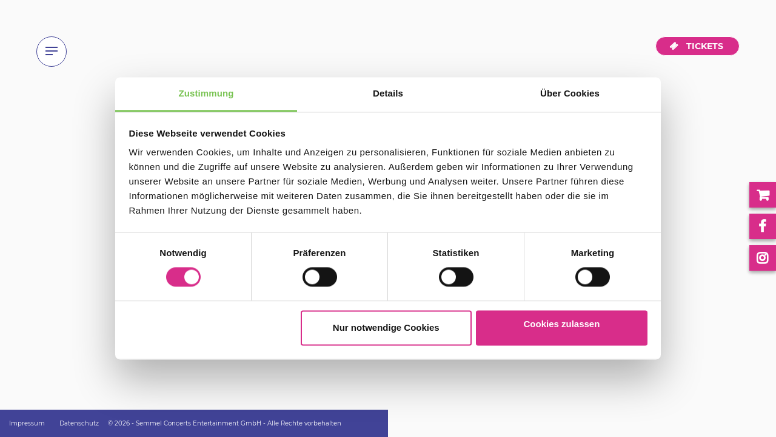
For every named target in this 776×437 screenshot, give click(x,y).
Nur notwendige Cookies (386, 327)
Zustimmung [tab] (206, 93)
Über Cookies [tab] (570, 93)
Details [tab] (388, 93)
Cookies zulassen (561, 324)
